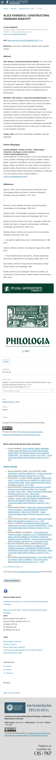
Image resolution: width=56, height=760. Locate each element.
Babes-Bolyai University (12, 641)
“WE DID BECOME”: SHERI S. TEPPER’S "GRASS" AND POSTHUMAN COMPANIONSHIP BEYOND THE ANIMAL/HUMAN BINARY (29, 498)
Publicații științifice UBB (12, 653)
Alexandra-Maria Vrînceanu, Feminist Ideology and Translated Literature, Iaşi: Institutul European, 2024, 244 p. (29, 489)
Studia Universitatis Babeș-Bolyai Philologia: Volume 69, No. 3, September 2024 (30, 540)
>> (22, 566)
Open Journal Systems (11, 693)
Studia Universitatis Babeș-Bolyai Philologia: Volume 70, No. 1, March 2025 (30, 492)
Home (5, 9)
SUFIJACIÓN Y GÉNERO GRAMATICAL (22, 473)
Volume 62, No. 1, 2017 (26, 9)
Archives (13, 9)
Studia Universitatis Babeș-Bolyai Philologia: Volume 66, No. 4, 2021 (30, 474)
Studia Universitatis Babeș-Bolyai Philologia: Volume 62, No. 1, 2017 (30, 457)
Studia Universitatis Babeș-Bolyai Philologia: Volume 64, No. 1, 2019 (30, 520)
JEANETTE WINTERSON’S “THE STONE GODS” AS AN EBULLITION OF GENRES (30, 558)
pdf (6, 361)
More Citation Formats (11, 391)
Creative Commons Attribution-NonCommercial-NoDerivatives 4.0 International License (28, 734)
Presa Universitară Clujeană (14, 647)
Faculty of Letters (9, 644)
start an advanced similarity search (27, 572)
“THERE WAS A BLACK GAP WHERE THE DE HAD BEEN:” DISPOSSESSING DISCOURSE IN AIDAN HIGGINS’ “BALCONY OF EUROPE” (30, 509)
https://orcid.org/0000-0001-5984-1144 (14, 34)
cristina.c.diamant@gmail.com (15, 176)
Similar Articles (10, 466)
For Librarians (8, 673)
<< (4, 566)
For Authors (7, 670)
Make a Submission (12, 580)
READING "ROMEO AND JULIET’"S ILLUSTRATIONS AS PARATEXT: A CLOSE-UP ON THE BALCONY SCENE (29, 480)
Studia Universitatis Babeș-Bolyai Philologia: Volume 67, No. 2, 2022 (29, 503)
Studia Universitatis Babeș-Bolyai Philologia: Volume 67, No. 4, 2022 (30, 527)
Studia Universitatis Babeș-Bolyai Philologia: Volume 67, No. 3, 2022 (29, 483)
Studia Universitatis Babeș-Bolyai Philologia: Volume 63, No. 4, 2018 (29, 514)
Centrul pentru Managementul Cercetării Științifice (23, 650)
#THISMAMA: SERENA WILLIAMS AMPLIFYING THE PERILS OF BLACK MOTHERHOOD (28, 524)
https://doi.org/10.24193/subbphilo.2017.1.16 (24, 40)
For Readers (7, 666)
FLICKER (32, 519)
